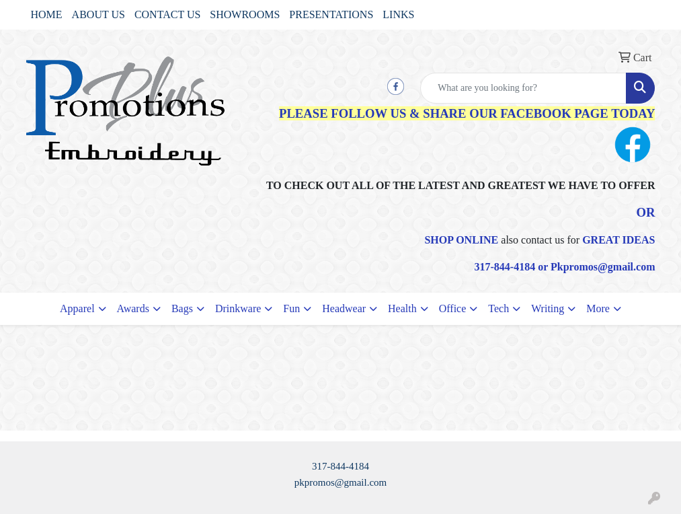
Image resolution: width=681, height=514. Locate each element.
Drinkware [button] (238, 308)
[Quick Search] (523, 88)
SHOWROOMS (245, 14)
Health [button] (402, 308)
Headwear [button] (344, 308)
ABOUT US (98, 14)
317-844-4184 (340, 466)
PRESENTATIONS (331, 14)
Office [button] (453, 308)
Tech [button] (498, 308)
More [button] (598, 308)
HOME (47, 14)
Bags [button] (182, 308)
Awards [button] (133, 308)
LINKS (398, 14)
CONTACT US (167, 14)
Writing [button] (547, 308)
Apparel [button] (77, 308)
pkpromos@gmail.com (340, 482)
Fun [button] (291, 308)
